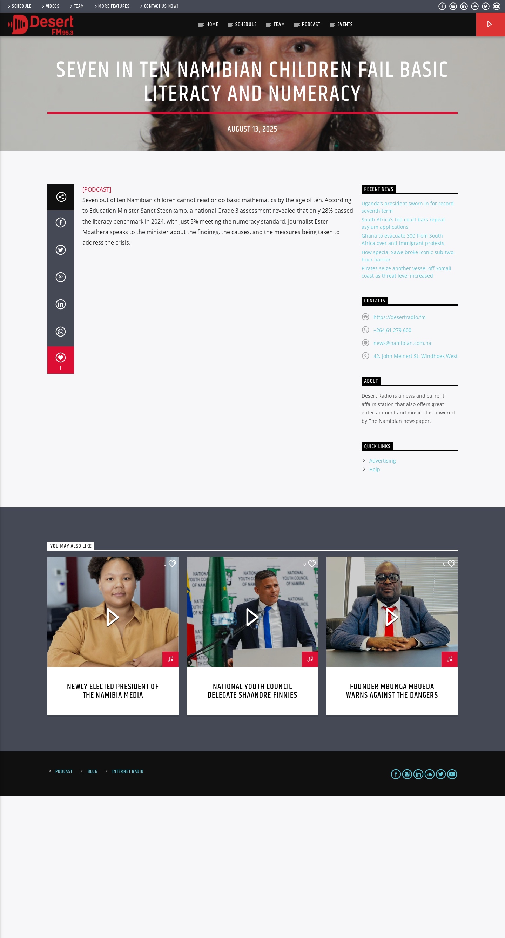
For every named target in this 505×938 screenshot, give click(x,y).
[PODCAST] (96, 331)
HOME (212, 24)
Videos (50, 6)
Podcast (311, 24)
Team (76, 6)
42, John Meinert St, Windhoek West (415, 497)
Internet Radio (127, 913)
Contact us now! (159, 6)
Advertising (382, 602)
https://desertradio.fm (399, 458)
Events (345, 24)
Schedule (19, 6)
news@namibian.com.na (402, 484)
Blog (92, 913)
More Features (111, 6)
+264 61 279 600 (392, 471)
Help (374, 611)
